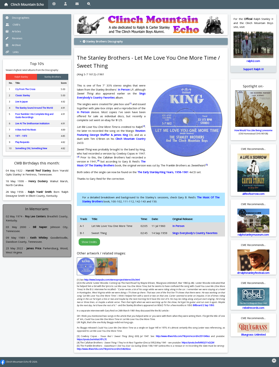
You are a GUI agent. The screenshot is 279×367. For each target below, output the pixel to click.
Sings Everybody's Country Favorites (194, 233)
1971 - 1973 (21, 135)
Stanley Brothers (52, 76)
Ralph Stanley (21, 76)
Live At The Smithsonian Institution (32, 123)
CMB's (13, 24)
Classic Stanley (22, 95)
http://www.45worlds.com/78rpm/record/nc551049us (183, 336)
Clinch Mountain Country (130, 138)
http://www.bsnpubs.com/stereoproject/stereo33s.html (112, 279)
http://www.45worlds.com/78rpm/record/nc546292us (104, 348)
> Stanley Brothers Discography (101, 41)
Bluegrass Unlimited (253, 334)
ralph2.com (253, 61)
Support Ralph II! (253, 69)
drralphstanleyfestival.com (253, 272)
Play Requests (22, 142)
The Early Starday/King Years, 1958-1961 (163, 172)
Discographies (17, 17)
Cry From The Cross (25, 89)
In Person (124, 89)
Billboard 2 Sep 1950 (203, 305)
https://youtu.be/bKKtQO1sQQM (198, 342)
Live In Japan (21, 101)
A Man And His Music (25, 129)
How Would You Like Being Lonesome (253, 130)
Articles (13, 31)
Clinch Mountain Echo (24, 4)
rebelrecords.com (253, 307)
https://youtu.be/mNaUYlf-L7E (92, 339)
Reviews (14, 38)
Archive (13, 45)
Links (12, 52)
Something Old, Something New (31, 148)
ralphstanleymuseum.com (253, 234)
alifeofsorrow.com (253, 193)
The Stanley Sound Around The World (34, 107)
